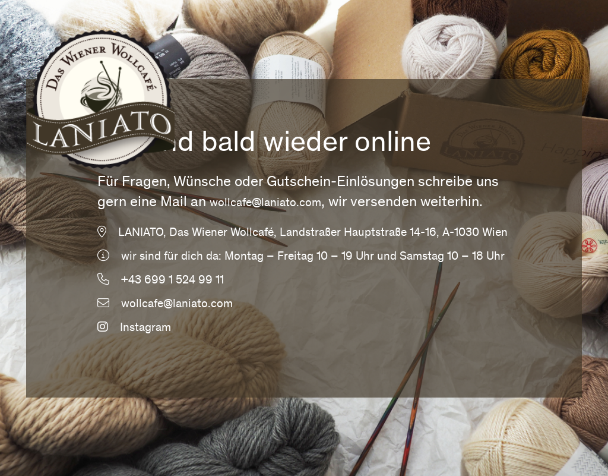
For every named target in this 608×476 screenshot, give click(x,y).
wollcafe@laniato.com (265, 204)
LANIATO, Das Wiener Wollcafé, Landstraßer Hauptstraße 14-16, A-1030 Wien (313, 233)
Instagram (134, 329)
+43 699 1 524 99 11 (172, 281)
